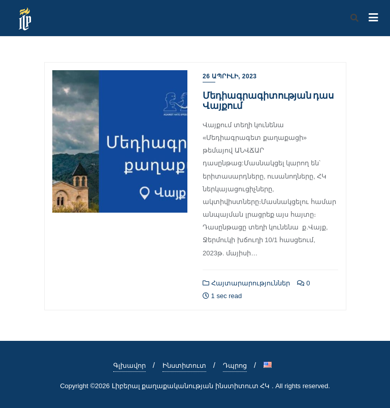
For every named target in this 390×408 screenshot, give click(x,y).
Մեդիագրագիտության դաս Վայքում (268, 100)
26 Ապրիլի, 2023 (230, 76)
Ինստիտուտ (184, 365)
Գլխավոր (129, 365)
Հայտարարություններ (246, 283)
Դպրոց (235, 365)
